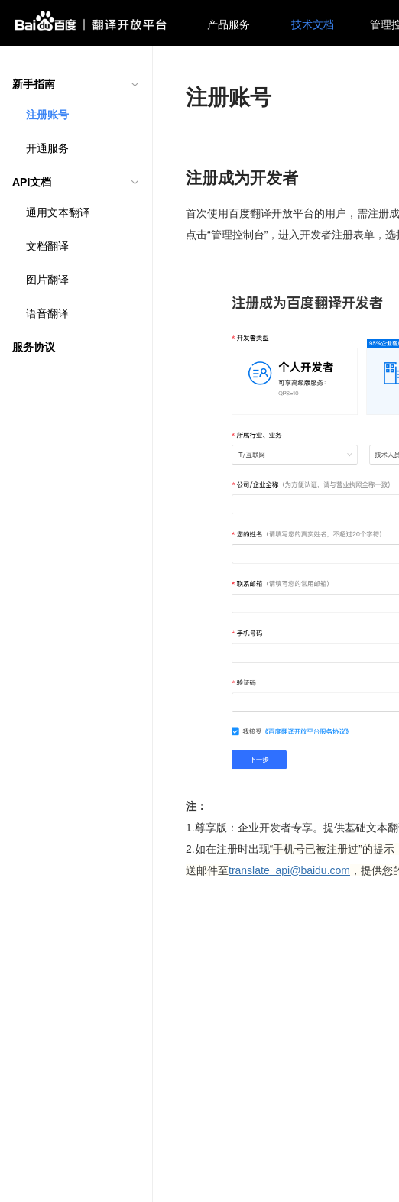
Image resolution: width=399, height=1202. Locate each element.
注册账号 (47, 115)
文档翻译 (47, 246)
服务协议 (33, 347)
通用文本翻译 (58, 212)
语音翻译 (47, 313)
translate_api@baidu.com (289, 870)
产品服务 (228, 24)
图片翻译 (47, 280)
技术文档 (312, 24)
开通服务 (47, 148)
